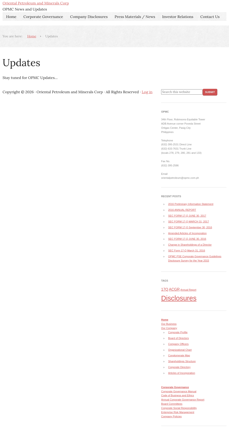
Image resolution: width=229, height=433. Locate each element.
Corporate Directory (179, 367)
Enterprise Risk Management (177, 412)
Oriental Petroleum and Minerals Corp (36, 3)
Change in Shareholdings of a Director (190, 244)
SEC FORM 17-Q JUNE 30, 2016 (187, 238)
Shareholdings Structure (182, 361)
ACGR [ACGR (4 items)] (174, 289)
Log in (147, 91)
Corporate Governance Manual (178, 391)
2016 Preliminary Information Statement (190, 204)
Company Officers (178, 344)
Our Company (169, 328)
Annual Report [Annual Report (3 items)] (188, 289)
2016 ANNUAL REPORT (182, 209)
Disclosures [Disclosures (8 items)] (179, 298)
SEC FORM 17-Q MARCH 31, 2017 (188, 221)
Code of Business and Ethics (177, 395)
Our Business (169, 323)
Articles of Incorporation (181, 373)
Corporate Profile (177, 332)
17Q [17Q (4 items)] (164, 289)
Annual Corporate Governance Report (182, 399)
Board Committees (171, 403)
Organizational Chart (180, 349)
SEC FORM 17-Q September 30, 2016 (190, 227)
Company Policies (171, 416)
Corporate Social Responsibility (179, 408)
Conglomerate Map (179, 355)
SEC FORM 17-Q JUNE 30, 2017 (187, 215)
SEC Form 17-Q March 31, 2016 (186, 250)
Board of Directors (178, 338)
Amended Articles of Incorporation (187, 233)
